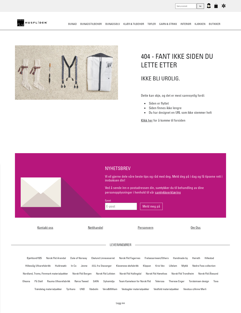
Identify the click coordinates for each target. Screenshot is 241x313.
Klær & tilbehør (133, 24)
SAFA (96, 281)
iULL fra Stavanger (102, 265)
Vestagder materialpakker (135, 289)
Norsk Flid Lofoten (105, 273)
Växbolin (93, 289)
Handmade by (180, 258)
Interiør (185, 24)
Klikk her (147, 120)
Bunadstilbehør (91, 24)
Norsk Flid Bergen (82, 273)
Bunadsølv (112, 24)
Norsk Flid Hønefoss (156, 273)
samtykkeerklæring (168, 192)
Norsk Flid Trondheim (182, 273)
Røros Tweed (82, 281)
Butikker (214, 24)
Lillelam (173, 265)
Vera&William (110, 289)
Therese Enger (176, 281)
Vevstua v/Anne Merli (194, 289)
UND (82, 289)
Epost (108, 200)
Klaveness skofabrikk (127, 265)
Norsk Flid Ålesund (208, 273)
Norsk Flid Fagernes (129, 258)
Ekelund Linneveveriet (103, 258)
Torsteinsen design (199, 281)
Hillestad (209, 258)
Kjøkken (200, 24)
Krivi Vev (160, 265)
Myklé (184, 265)
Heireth (196, 258)
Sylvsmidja (109, 281)
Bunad (72, 24)
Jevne (84, 265)
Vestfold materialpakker (166, 289)
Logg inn (120, 303)
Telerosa (159, 281)
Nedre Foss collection (204, 265)
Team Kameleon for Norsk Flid (135, 281)
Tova (215, 281)
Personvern (145, 228)
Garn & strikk (168, 24)
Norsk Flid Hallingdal (130, 273)
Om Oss (196, 228)
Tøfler (152, 24)
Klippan (147, 265)
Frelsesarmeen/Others (157, 258)
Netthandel (95, 228)
